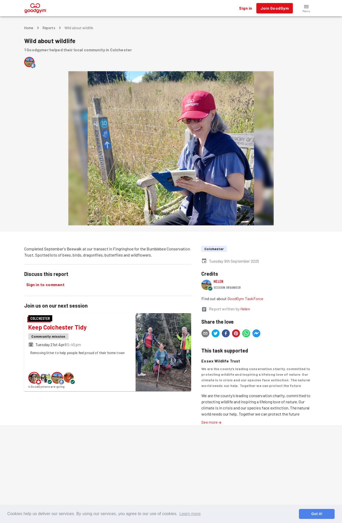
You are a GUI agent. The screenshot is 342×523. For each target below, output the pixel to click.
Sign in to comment (45, 284)
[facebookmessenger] (256, 334)
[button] (306, 8)
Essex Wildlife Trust (220, 360)
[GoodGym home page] (35, 7)
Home (28, 28)
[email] (205, 334)
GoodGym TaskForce (246, 298)
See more (211, 422)
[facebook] (226, 334)
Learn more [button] (190, 514)
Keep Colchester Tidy (57, 327)
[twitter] (216, 334)
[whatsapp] (246, 334)
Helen (218, 281)
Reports (49, 28)
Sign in (245, 8)
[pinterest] (236, 334)
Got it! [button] (316, 514)
